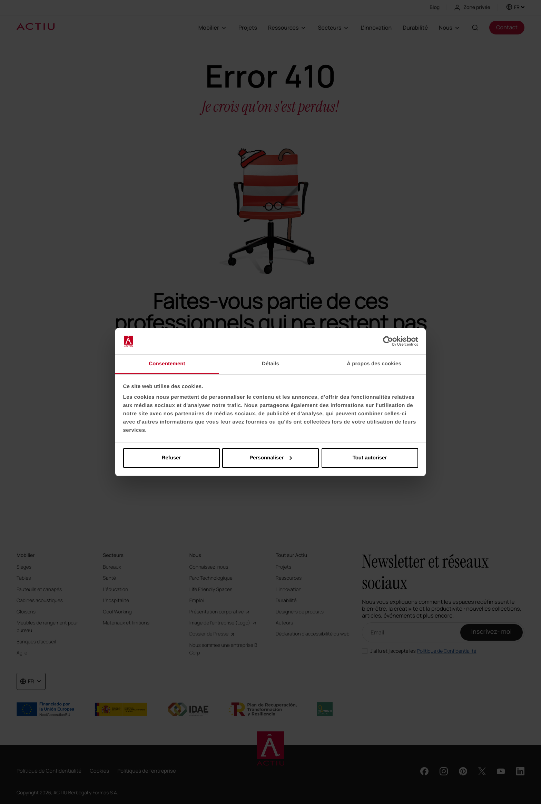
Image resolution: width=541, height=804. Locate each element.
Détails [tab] (270, 364)
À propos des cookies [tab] (374, 364)
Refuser (171, 458)
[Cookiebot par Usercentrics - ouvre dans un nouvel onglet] (388, 341)
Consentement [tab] (167, 364)
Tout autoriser (370, 458)
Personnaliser (270, 458)
